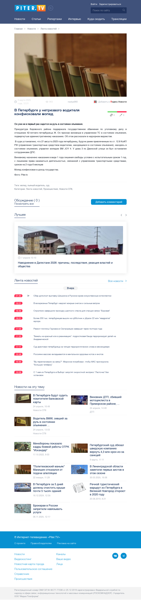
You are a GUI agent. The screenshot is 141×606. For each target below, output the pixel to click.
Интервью (74, 19)
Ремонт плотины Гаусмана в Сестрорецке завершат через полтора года (68, 328)
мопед (23, 185)
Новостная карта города (29, 564)
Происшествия (50, 189)
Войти (94, 4)
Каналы (61, 554)
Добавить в (110, 102)
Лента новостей (34, 189)
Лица (59, 564)
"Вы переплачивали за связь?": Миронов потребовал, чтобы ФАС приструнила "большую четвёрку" (71, 363)
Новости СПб (65, 189)
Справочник (21, 574)
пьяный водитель (36, 185)
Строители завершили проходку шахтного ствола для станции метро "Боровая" (72, 310)
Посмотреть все (24, 203)
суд (47, 185)
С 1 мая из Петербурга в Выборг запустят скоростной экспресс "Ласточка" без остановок (71, 374)
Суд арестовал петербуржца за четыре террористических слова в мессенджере (71, 346)
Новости (19, 19)
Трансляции (119, 19)
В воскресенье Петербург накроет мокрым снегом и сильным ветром (67, 303)
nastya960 (73, 102)
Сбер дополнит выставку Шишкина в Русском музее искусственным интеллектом (72, 295)
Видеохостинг (22, 559)
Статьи (36, 19)
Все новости (117, 281)
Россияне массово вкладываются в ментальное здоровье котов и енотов (68, 354)
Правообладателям (41, 543)
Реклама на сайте (66, 543)
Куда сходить (96, 19)
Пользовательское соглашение (33, 569)
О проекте (19, 543)
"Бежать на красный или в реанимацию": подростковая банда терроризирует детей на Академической (75, 338)
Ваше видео (63, 559)
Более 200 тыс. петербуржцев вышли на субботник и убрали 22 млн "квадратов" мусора (72, 320)
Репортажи (54, 19)
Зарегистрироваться (110, 4)
